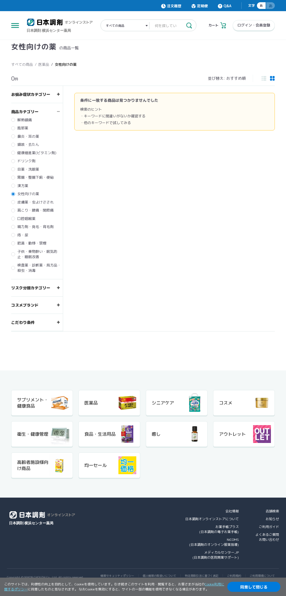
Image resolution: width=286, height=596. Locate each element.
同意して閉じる (254, 587)
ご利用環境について (262, 575)
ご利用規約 (234, 575)
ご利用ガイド (269, 526)
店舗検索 (272, 511)
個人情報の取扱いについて (159, 575)
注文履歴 (174, 5)
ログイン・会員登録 (253, 25)
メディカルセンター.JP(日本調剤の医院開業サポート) (215, 555)
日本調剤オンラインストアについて (212, 519)
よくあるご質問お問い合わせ (267, 537)
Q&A (227, 5)
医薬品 (43, 64)
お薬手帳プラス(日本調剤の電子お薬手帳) (219, 529)
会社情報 (232, 511)
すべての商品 (22, 64)
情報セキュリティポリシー (117, 575)
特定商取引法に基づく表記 (201, 575)
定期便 (202, 5)
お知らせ (272, 519)
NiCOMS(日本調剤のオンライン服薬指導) (214, 542)
